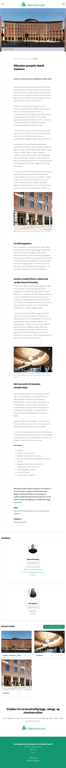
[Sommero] (16, 675)
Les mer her (18, 502)
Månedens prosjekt (20, 522)
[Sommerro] (49, 642)
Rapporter (17, 513)
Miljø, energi (18, 511)
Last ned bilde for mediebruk (54, 627)
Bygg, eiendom (27, 511)
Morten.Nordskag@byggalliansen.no (33, 572)
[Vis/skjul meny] (3, 4)
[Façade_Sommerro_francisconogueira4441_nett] (16, 642)
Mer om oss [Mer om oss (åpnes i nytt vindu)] (33, 758)
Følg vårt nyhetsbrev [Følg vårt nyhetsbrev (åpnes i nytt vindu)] (33, 760)
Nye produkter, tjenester (41, 511)
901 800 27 (33, 575)
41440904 (33, 614)
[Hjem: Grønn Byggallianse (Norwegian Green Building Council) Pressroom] (32, 4)
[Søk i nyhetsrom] (63, 4)
